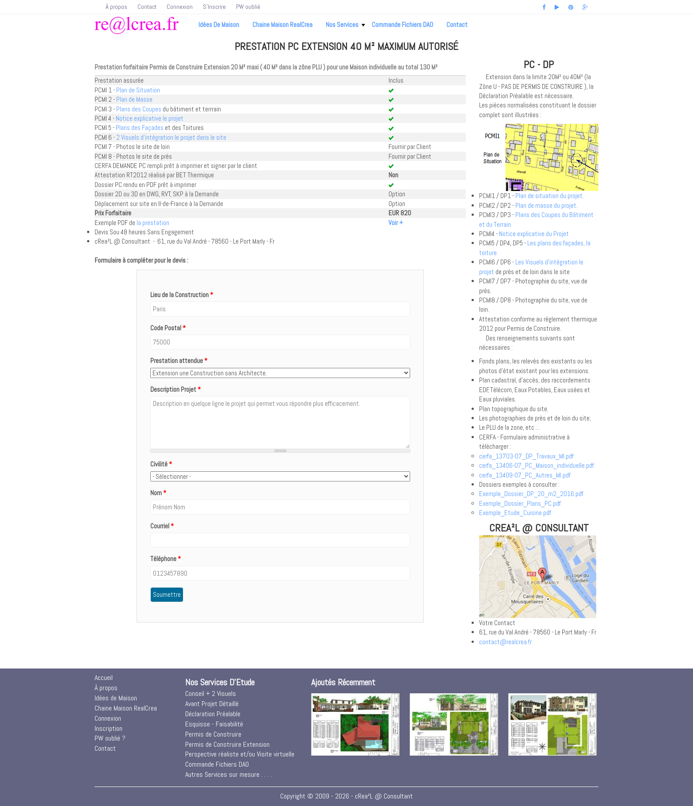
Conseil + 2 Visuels (210, 693)
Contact (146, 7)
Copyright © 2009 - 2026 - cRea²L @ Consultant (346, 796)
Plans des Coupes (138, 109)
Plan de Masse (134, 99)
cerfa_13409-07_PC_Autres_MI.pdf (525, 475)
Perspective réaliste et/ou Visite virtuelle (239, 754)
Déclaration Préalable (212, 713)
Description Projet (175, 389)
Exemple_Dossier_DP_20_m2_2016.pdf (531, 493)
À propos (116, 7)
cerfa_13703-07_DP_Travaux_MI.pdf (526, 456)
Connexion (180, 7)
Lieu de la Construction (181, 294)
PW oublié (248, 7)
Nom (158, 493)
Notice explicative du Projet (534, 233)
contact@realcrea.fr (505, 642)
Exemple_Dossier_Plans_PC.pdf (520, 503)
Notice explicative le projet (149, 118)
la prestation (153, 222)
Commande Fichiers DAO (402, 24)
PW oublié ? (110, 738)
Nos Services (345, 24)
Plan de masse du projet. (546, 205)
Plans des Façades (140, 127)
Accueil (104, 677)
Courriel (162, 526)
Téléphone (165, 558)
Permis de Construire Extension (227, 744)
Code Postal (168, 328)
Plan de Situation (138, 90)
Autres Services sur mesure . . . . (228, 774)
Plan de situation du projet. (549, 195)
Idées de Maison (218, 24)
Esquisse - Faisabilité (214, 724)
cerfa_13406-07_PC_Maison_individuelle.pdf (536, 465)
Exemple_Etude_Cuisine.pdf (515, 512)
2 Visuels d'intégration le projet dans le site (171, 137)
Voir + (395, 222)
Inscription (108, 728)
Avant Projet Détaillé (212, 703)
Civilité (161, 464)
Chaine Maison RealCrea (282, 24)
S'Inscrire (214, 7)
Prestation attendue (178, 360)
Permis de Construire (213, 734)
